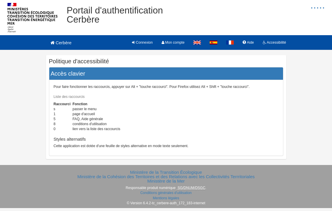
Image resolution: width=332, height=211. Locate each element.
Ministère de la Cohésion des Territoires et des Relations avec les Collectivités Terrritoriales (166, 176)
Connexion (142, 42)
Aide (248, 42)
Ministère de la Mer (166, 180)
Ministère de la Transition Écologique (166, 172)
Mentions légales (166, 198)
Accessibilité (274, 42)
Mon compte (173, 42)
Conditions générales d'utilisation (166, 193)
